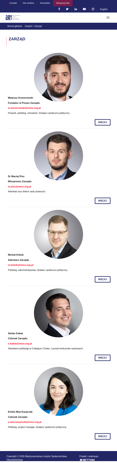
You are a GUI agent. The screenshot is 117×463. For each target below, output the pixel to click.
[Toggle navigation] (108, 17)
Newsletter (45, 3)
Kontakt (13, 3)
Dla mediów (28, 3)
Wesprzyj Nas (62, 3)
